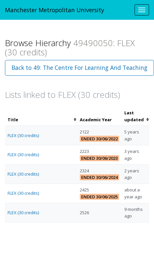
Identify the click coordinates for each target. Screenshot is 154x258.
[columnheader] (41, 116)
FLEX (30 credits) (23, 135)
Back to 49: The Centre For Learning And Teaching (79, 68)
